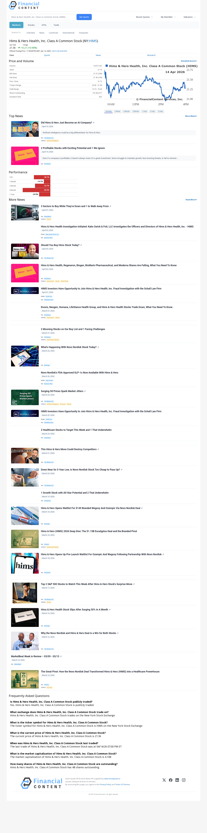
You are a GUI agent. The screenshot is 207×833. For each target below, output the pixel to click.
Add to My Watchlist (63, 51)
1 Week (117, 111)
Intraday (109, 111)
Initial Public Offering (53, 352)
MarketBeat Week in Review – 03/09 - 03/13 (36, 686)
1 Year (144, 111)
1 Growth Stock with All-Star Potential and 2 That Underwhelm (75, 515)
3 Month (136, 111)
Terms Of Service (122, 816)
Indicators (188, 17)
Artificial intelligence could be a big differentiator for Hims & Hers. (72, 133)
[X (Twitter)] (164, 815)
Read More (191, 202)
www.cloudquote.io (112, 811)
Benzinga (47, 378)
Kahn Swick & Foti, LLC (53, 238)
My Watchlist (167, 17)
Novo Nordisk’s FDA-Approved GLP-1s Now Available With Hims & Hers (80, 386)
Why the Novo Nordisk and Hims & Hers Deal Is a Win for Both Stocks (80, 662)
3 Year (152, 111)
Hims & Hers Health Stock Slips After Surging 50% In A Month (76, 638)
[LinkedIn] (177, 815)
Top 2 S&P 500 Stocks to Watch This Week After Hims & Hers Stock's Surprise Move (88, 611)
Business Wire (49, 242)
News (41, 32)
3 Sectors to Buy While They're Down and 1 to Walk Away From (76, 209)
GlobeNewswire (49, 307)
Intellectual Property (53, 571)
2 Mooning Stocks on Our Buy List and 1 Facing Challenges (73, 340)
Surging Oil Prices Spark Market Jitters (63, 406)
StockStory (48, 165)
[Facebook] (171, 815)
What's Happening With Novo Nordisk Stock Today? (70, 360)
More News (190, 116)
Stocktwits (48, 598)
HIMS (93, 40)
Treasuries (83, 32)
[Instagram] (184, 815)
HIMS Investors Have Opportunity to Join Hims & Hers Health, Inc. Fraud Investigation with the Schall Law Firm (101, 296)
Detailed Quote (188, 61)
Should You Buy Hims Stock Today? (61, 250)
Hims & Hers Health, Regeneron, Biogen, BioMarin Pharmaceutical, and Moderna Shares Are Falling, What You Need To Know (109, 271)
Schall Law (49, 304)
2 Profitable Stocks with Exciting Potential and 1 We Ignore (73, 150)
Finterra (47, 568)
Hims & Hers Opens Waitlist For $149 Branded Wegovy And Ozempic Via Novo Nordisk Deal (92, 531)
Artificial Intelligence (53, 141)
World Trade (66, 287)
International (68, 32)
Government (51, 287)
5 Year (160, 111)
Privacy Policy (105, 816)
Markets (16, 25)
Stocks (31, 25)
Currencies (53, 32)
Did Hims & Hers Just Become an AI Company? (68, 123)
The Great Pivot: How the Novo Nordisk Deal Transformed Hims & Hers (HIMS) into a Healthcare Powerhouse (100, 703)
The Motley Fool (49, 138)
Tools (56, 25)
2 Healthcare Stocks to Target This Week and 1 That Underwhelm (76, 448)
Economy (64, 419)
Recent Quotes (143, 17)
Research (151, 55)
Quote (47, 55)
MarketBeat (48, 219)
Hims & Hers (50, 394)
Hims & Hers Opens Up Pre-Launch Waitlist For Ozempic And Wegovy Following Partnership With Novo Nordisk (102, 580)
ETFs (44, 25)
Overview (31, 32)
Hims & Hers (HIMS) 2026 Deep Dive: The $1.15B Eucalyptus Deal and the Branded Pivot (89, 556)
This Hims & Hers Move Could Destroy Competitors (70, 469)
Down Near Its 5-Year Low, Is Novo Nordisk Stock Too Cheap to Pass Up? (82, 491)
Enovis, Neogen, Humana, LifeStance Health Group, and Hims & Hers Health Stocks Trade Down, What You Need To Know (107, 316)
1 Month (126, 111)
